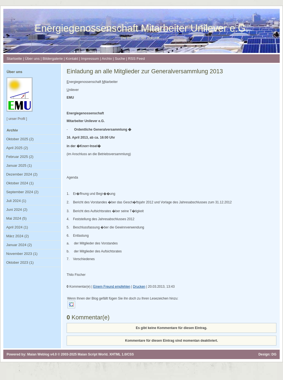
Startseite (14, 58)
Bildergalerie (53, 58)
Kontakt (72, 58)
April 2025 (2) (17, 148)
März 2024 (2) (17, 236)
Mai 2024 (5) (16, 218)
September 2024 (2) (22, 192)
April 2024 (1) (17, 227)
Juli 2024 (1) (16, 201)
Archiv (107, 58)
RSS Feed (136, 58)
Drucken (139, 287)
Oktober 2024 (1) (20, 183)
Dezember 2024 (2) (22, 174)
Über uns (32, 58)
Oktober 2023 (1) (20, 262)
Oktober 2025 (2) (20, 139)
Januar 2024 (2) (19, 245)
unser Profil (17, 119)
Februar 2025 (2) (20, 157)
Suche (120, 58)
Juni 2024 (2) (17, 209)
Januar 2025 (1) (19, 165)
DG (273, 354)
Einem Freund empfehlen (111, 287)
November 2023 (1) (22, 254)
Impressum (90, 58)
